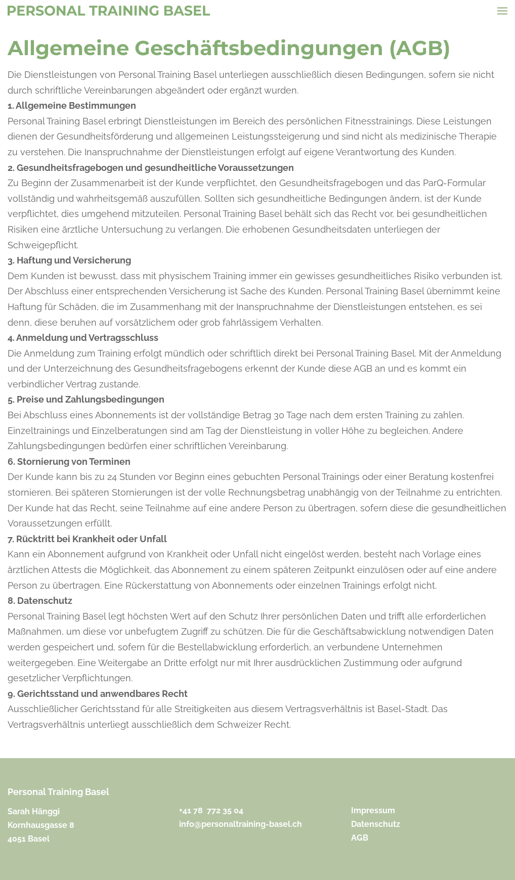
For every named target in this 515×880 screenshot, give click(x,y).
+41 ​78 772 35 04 (211, 810)
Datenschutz (375, 824)
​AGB (359, 838)
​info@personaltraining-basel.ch (240, 824)
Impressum (373, 810)
